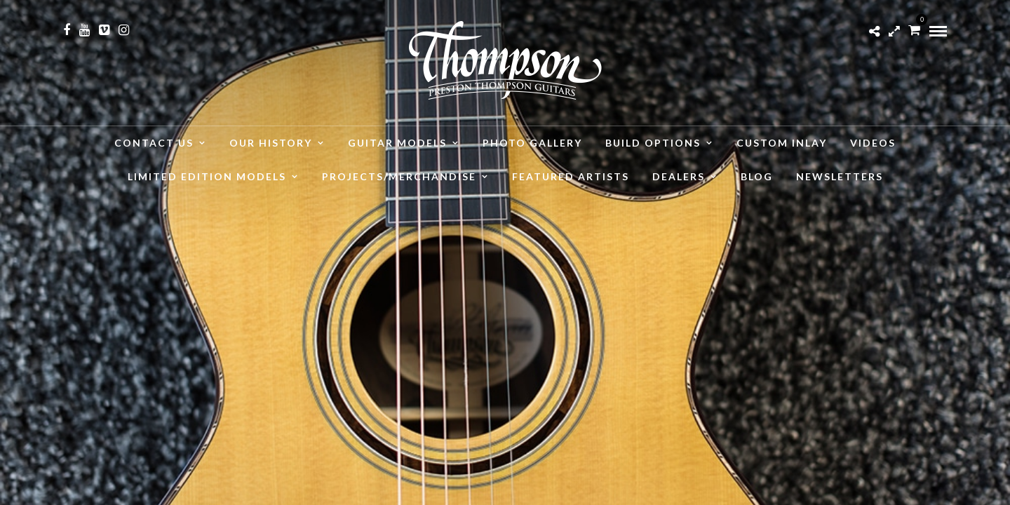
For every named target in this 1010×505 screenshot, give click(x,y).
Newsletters (839, 176)
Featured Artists (570, 176)
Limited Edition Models (207, 176)
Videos (873, 143)
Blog (757, 176)
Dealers (678, 176)
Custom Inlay (781, 143)
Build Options (653, 143)
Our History (270, 143)
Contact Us (154, 143)
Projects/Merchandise (399, 176)
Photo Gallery (532, 143)
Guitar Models (397, 143)
